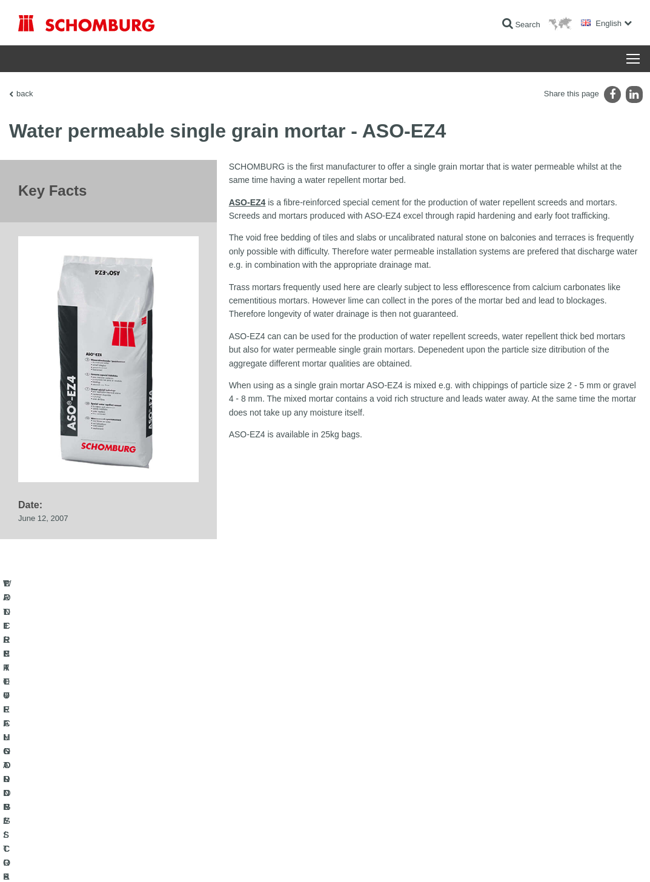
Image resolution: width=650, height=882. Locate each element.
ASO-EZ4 (247, 202)
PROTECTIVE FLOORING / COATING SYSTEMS (99, 795)
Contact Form (251, 795)
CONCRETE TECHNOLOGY (64, 813)
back (24, 93)
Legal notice (69, 857)
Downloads (247, 776)
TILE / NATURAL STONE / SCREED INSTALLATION (103, 776)
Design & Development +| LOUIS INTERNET (577, 857)
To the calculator (255, 758)
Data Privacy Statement (126, 857)
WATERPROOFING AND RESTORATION (85, 758)
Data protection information (202, 857)
